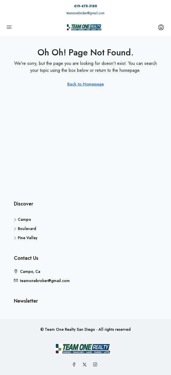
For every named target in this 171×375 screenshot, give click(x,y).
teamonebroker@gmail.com (85, 13)
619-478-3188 (85, 6)
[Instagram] (96, 364)
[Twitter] (86, 364)
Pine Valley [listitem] (26, 238)
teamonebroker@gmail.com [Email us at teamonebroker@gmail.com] (45, 280)
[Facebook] (75, 364)
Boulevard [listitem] (25, 228)
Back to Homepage (85, 84)
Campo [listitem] (22, 219)
